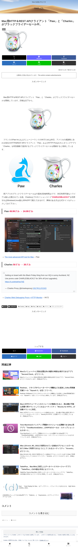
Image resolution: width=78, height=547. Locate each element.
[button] (64, 63)
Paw (33, 306)
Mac (28, 306)
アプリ (45, 306)
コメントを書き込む (39, 513)
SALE (4, 306)
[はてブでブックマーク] (14, 63)
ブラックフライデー (56, 306)
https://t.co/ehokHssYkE (14, 282)
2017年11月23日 (40, 288)
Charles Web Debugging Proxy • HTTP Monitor (23, 298)
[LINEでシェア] (39, 63)
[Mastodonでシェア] (39, 57)
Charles (21, 306)
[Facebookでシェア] (64, 57)
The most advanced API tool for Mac (19, 257)
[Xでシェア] (14, 57)
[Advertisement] (39, 87)
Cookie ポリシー (44, 540)
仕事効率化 (12, 306)
